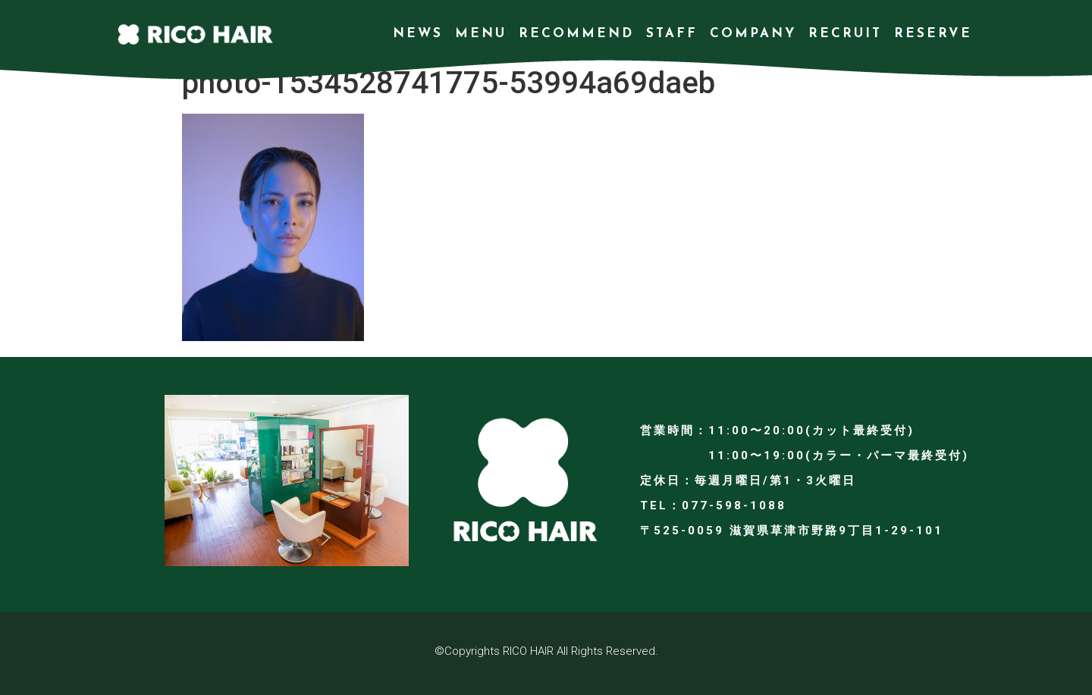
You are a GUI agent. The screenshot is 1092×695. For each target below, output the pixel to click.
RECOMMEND (576, 33)
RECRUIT (845, 33)
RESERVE (933, 33)
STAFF (672, 33)
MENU (481, 33)
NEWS (418, 33)
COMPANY (753, 33)
